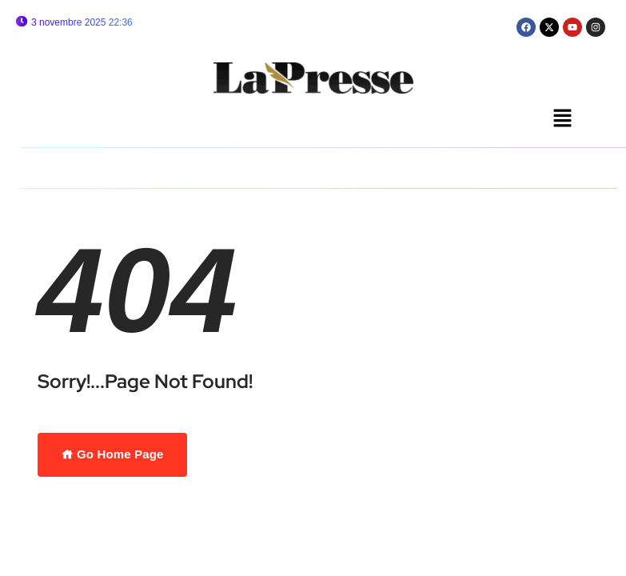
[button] (563, 119)
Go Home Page (113, 454)
